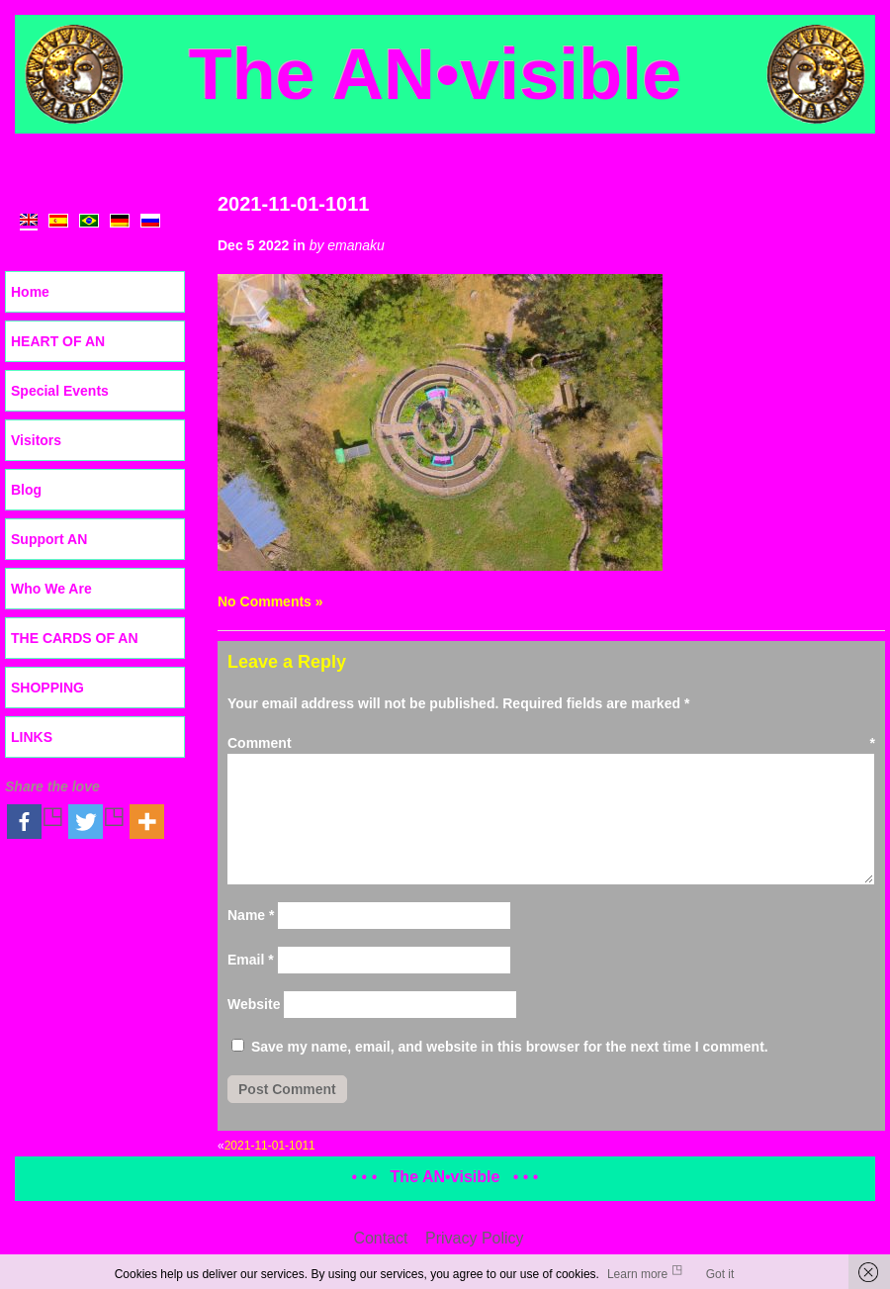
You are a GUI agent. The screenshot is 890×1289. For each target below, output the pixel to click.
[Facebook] (35, 821)
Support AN (49, 539)
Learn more (637, 1274)
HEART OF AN (58, 341)
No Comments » (270, 601)
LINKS (31, 737)
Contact (380, 1238)
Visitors (36, 440)
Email (250, 959)
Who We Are (51, 589)
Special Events (60, 391)
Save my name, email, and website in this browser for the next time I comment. (509, 1047)
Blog (26, 490)
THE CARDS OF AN (74, 638)
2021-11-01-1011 (293, 204)
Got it (720, 1274)
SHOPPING (47, 687)
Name (250, 915)
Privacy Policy (474, 1238)
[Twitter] (97, 821)
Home (30, 292)
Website (253, 1004)
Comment (551, 743)
